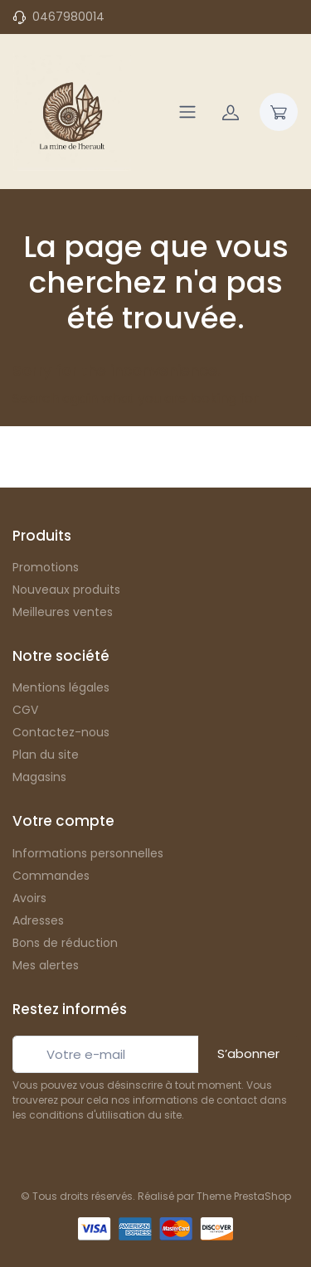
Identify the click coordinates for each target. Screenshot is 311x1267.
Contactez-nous (60, 732)
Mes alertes (45, 965)
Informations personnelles (87, 853)
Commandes (51, 875)
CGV (25, 709)
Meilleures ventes (62, 612)
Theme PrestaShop (244, 1196)
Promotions (45, 567)
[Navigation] (187, 112)
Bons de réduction (65, 942)
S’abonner (248, 1053)
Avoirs (29, 898)
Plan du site (45, 754)
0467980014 (68, 16)
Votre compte (63, 821)
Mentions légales (60, 687)
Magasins (39, 777)
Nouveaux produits (66, 589)
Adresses (38, 920)
